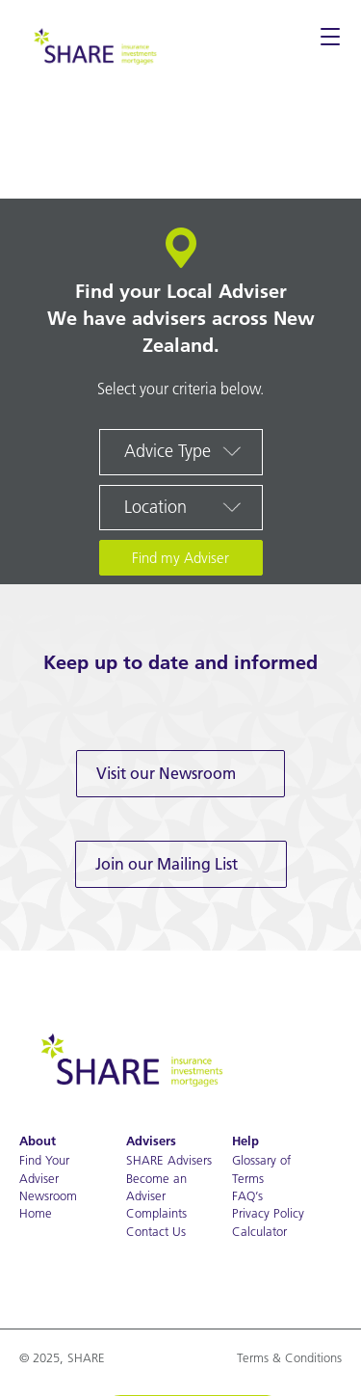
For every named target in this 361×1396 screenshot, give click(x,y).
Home (35, 1213)
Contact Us (156, 1231)
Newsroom (48, 1195)
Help (245, 1141)
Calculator (259, 1231)
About (37, 1141)
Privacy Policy (268, 1213)
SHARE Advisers (169, 1160)
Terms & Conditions (289, 1357)
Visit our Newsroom (166, 773)
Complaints (156, 1213)
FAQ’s (247, 1195)
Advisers (151, 1141)
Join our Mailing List (166, 863)
